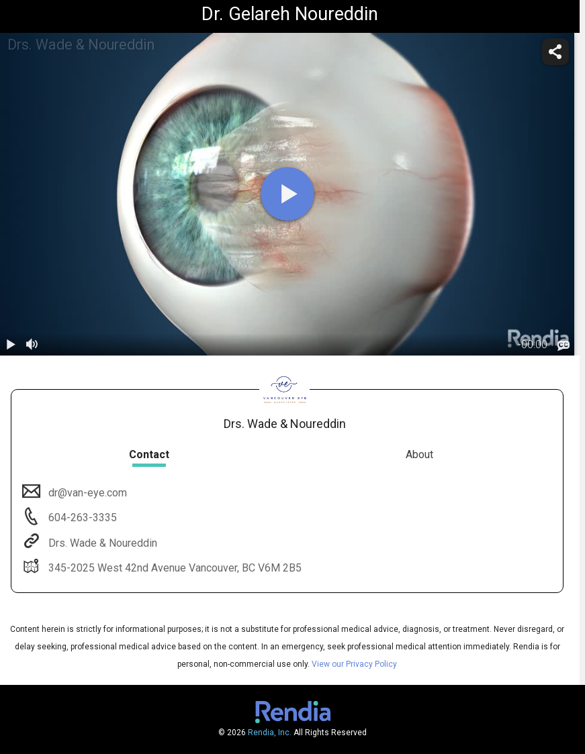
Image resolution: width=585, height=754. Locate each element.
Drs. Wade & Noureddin (101, 543)
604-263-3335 (81, 517)
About (419, 454)
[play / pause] (10, 345)
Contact (149, 454)
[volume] (32, 345)
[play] (287, 194)
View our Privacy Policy (354, 664)
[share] (555, 51)
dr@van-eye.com (86, 492)
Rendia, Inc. (269, 732)
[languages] (563, 345)
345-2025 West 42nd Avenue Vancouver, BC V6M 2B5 (174, 567)
